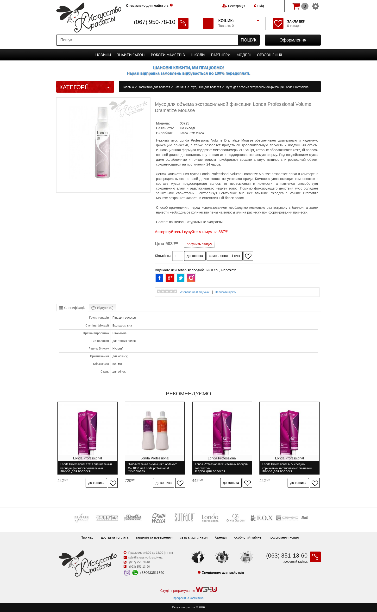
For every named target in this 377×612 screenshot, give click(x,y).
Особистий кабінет (248, 537)
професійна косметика (188, 598)
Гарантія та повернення (154, 537)
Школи (198, 54)
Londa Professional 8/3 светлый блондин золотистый (222, 466)
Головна (129, 87)
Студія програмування (188, 590)
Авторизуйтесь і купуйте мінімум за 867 (192, 232)
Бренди (220, 537)
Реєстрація (236, 6)
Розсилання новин (284, 537)
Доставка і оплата (114, 537)
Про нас (87, 537)
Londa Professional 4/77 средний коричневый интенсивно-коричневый (287, 466)
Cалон (131, 54)
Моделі (244, 54)
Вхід (259, 6)
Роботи (168, 54)
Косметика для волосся (154, 87)
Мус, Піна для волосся (206, 87)
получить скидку (199, 244)
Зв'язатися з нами (193, 537)
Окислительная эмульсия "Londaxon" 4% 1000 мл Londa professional (152, 466)
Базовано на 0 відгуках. (194, 292)
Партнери (220, 54)
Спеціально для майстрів (147, 5)
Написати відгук (225, 292)
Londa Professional (192, 133)
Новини (103, 54)
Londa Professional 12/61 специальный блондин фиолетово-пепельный (86, 466)
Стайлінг (181, 87)
